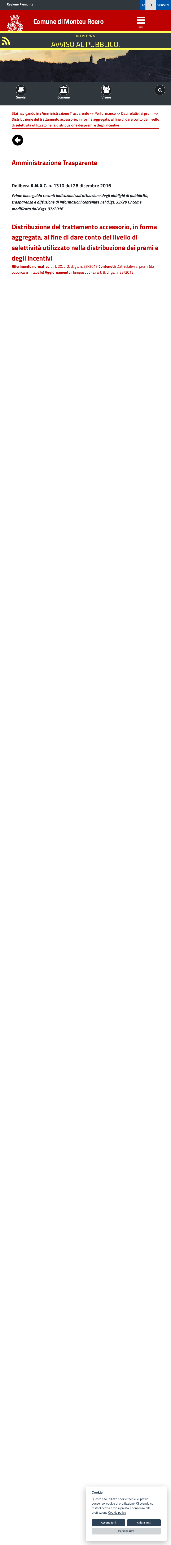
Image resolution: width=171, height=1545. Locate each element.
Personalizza (126, 1531)
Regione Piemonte (20, 4)
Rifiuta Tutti (144, 1522)
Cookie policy (117, 1512)
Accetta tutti (108, 1522)
